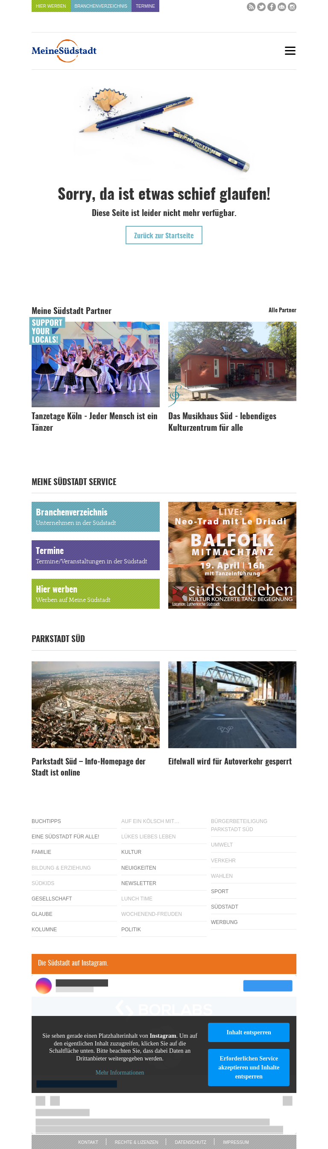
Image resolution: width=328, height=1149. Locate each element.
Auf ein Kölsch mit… (150, 821)
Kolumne (44, 930)
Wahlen (222, 876)
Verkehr (223, 861)
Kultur (131, 852)
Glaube (42, 914)
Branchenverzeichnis (101, 6)
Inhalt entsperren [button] (248, 1032)
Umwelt (222, 845)
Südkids (43, 883)
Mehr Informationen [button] (120, 1073)
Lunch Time (136, 899)
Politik (131, 930)
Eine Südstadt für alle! (65, 837)
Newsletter (138, 883)
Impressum (236, 1142)
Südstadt (224, 907)
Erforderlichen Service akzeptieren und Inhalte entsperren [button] (248, 1067)
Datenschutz (190, 1142)
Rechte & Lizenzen (136, 1142)
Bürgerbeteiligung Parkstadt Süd (239, 825)
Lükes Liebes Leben (148, 837)
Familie (41, 852)
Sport (219, 891)
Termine (145, 6)
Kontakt (88, 1142)
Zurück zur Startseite (164, 236)
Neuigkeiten (138, 868)
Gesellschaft (52, 899)
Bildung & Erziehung (61, 868)
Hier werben (51, 6)
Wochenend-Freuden (151, 914)
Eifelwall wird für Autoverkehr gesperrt (230, 762)
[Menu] (290, 50)
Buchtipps (46, 821)
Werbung (224, 922)
